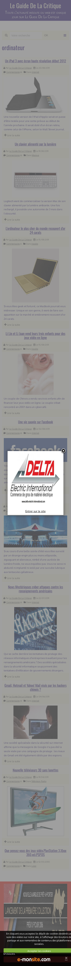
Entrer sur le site (35, 511)
